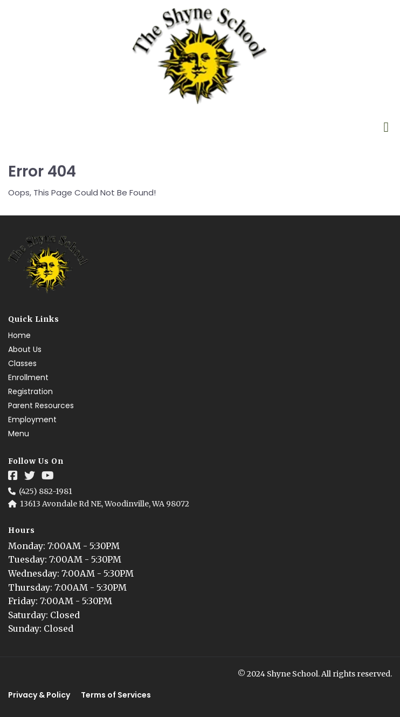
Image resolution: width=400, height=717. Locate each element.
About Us (25, 349)
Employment (32, 419)
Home (19, 335)
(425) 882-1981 (45, 491)
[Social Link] (13, 475)
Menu (18, 433)
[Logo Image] (200, 56)
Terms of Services (116, 695)
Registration (30, 391)
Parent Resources (41, 405)
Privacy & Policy (39, 695)
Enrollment (28, 377)
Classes (22, 363)
